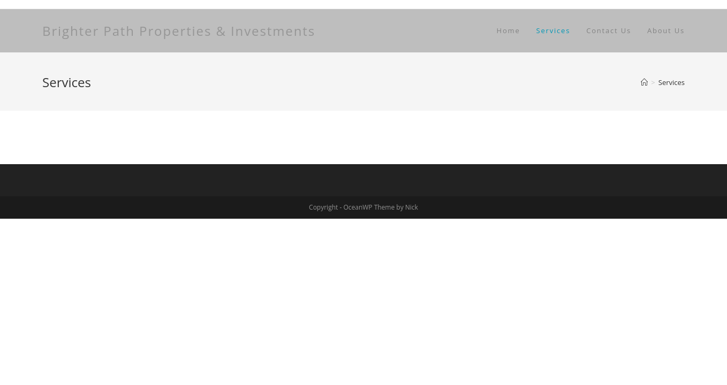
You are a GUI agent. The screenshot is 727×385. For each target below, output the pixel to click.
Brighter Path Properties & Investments (178, 31)
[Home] (644, 82)
